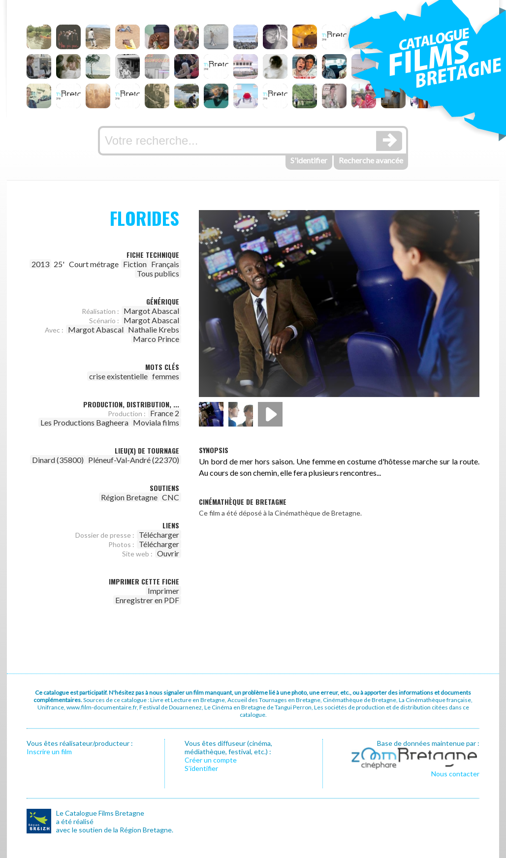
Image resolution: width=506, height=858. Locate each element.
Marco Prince (156, 338)
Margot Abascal (151, 310)
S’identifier (201, 768)
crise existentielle (118, 376)
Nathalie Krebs (153, 329)
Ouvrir (168, 553)
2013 (40, 264)
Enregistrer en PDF (147, 600)
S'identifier (308, 160)
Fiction (135, 264)
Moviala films (156, 422)
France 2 (164, 413)
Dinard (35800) (58, 459)
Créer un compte (211, 760)
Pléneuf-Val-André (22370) (133, 459)
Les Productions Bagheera (84, 422)
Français (165, 264)
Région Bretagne (129, 497)
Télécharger (159, 534)
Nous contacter (455, 773)
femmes (165, 376)
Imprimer (163, 590)
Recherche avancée (371, 160)
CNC (170, 497)
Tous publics (158, 273)
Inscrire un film (49, 751)
